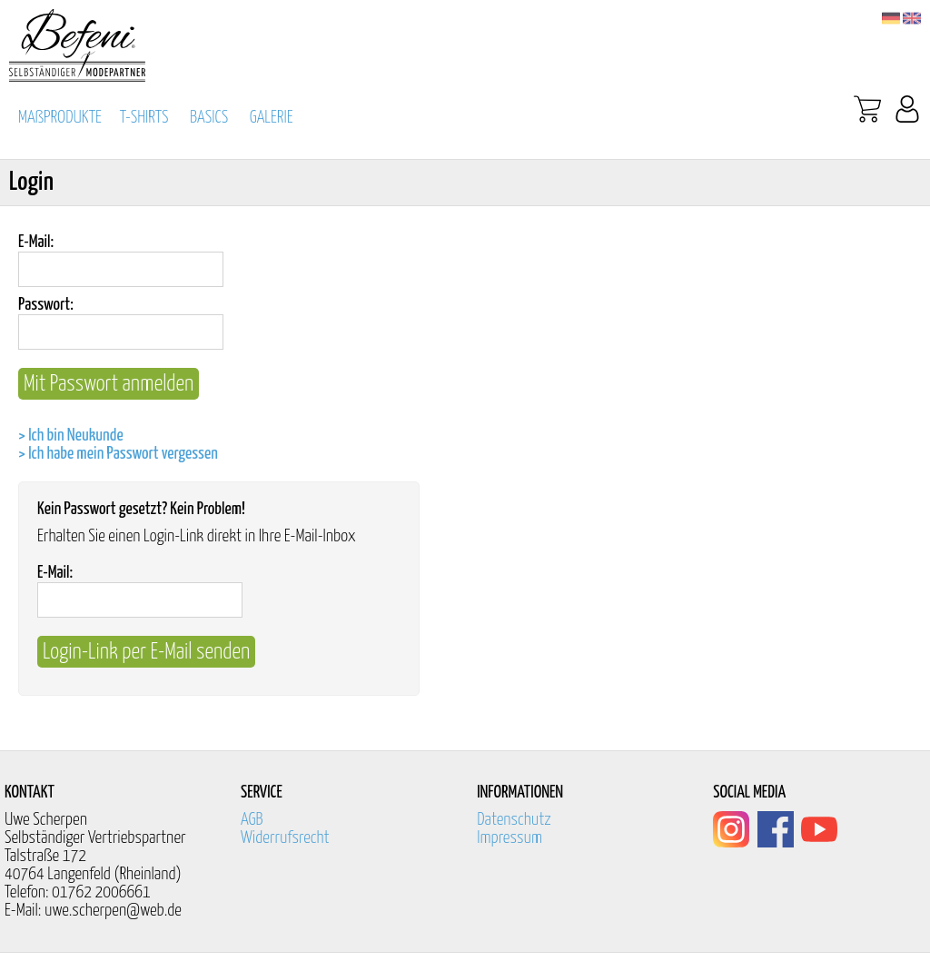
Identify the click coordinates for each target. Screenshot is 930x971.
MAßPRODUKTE (60, 117)
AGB (252, 819)
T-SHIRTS (144, 117)
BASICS (209, 117)
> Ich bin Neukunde (71, 435)
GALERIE (271, 117)
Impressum (509, 838)
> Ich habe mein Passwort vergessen (118, 453)
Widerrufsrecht (285, 838)
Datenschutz (514, 819)
